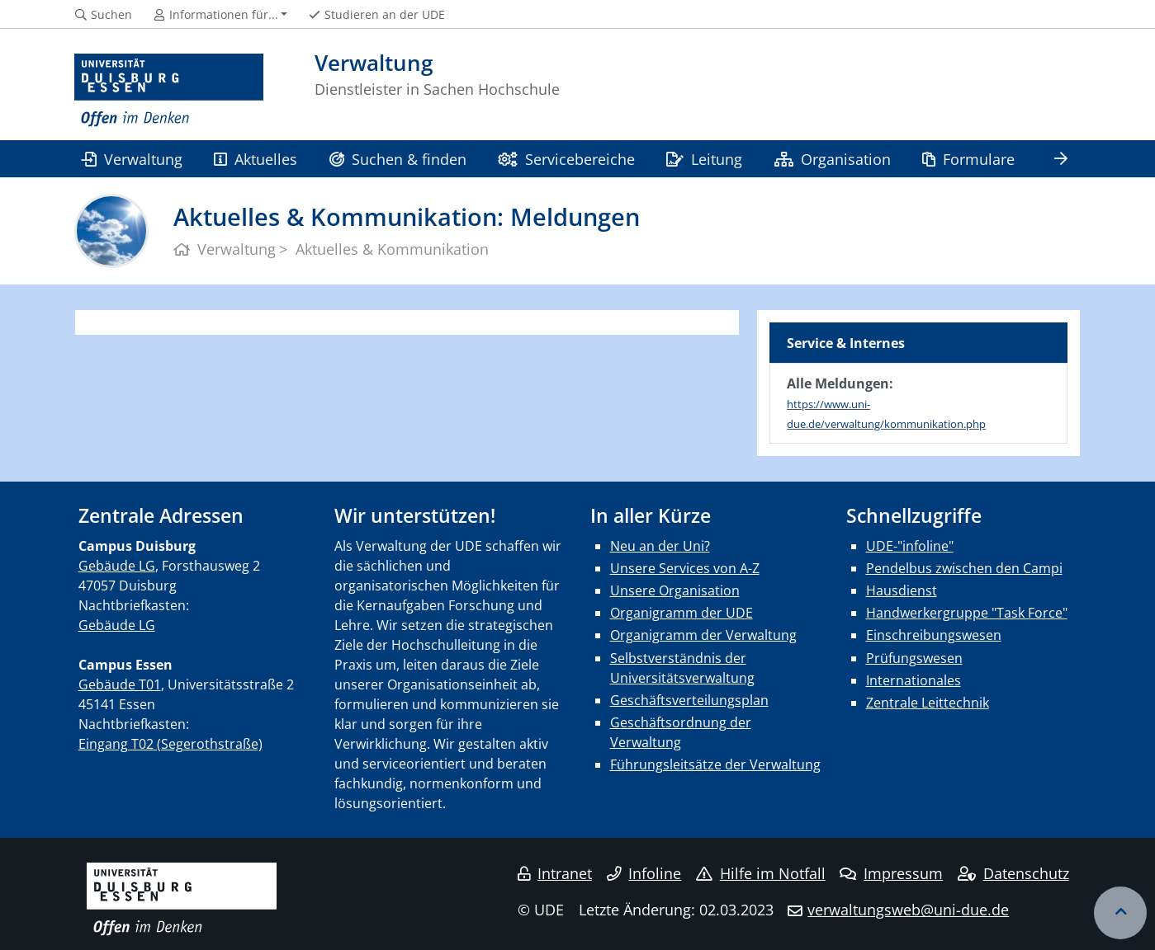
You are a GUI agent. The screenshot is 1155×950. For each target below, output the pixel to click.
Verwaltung (132, 158)
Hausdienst (901, 590)
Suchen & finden (397, 158)
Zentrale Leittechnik (927, 703)
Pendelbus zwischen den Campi (964, 568)
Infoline (644, 873)
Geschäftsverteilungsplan (689, 700)
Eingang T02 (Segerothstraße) (170, 744)
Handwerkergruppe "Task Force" (966, 613)
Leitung (704, 158)
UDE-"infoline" (910, 546)
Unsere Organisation (675, 590)
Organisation (832, 158)
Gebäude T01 (119, 684)
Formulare (968, 158)
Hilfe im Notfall (761, 873)
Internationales (913, 680)
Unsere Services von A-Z (685, 568)
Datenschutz (1013, 873)
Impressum (891, 873)
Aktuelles (255, 158)
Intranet (555, 873)
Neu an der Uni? (660, 546)
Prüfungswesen (914, 658)
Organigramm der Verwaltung (703, 635)
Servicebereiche (566, 158)
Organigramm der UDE (681, 613)
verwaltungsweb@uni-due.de (908, 909)
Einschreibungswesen (933, 635)
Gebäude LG (116, 566)
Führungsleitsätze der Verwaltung (715, 764)
